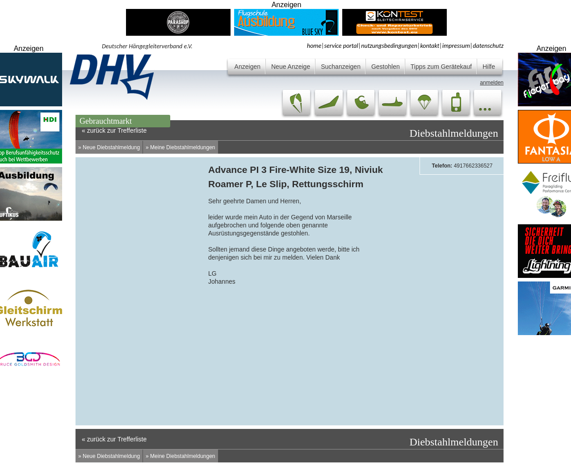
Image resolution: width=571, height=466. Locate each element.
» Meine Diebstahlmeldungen (180, 147)
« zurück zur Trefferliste (114, 439)
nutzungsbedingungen (389, 46)
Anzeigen (247, 66)
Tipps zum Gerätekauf (441, 66)
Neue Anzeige (290, 66)
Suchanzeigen (341, 66)
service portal (341, 46)
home (314, 46)
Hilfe (489, 66)
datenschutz (488, 46)
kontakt (429, 46)
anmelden (492, 83)
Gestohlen (385, 66)
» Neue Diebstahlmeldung (109, 147)
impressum (456, 46)
